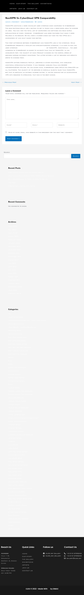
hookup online (14, 404)
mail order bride (15, 458)
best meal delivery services (19, 347)
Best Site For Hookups (17, 354)
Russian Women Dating (17, 505)
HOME (12, 3)
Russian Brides (14, 502)
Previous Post (9, 82)
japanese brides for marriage (20, 435)
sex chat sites (14, 508)
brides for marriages (17, 367)
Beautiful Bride (14, 330)
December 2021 (14, 246)
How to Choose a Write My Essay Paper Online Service (31, 176)
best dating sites (15, 334)
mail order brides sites (18, 465)
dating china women (16, 381)
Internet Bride (14, 424)
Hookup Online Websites (18, 408)
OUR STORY (21, 3)
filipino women (14, 387)
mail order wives (15, 475)
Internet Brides (14, 428)
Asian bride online (16, 324)
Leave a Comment (12, 22)
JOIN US (21, 8)
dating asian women (16, 377)
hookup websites (15, 411)
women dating (13, 529)
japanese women (15, 438)
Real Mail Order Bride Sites (20, 498)
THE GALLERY (33, 3)
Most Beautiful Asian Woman (20, 488)
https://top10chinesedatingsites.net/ (23, 418)
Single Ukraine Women (17, 512)
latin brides (13, 445)
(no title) (12, 182)
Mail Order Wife (15, 471)
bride (10, 364)
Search (7, 152)
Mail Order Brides (16, 461)
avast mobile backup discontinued (32, 48)
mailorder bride (14, 478)
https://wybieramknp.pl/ (17, 421)
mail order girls (15, 468)
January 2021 (14, 283)
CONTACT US (32, 8)
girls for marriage (16, 398)
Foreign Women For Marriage (20, 394)
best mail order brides (17, 344)
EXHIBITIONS (46, 3)
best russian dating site (18, 350)
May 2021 (12, 270)
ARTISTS (13, 8)
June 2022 (12, 226)
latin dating (13, 448)
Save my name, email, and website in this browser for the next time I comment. (40, 132)
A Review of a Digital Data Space (21, 186)
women (10, 525)
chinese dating (14, 374)
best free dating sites (17, 337)
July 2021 (12, 263)
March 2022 (13, 236)
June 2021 (12, 266)
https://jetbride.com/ (16, 414)
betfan (11, 357)
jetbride (11, 441)
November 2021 (14, 250)
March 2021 (13, 276)
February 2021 (14, 280)
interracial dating (15, 431)
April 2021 (12, 273)
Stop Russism (13, 515)
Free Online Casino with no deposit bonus (25, 172)
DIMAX (55, 589)
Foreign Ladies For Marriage (20, 391)
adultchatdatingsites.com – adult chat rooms (27, 320)
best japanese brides (17, 340)
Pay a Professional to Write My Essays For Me (27, 179)
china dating (13, 371)
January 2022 (14, 243)
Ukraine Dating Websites (18, 518)
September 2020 (15, 287)
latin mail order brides (18, 451)
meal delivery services (17, 482)
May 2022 (12, 229)
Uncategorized (27, 22)
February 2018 (14, 293)
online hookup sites (16, 492)
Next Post (76, 82)
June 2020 (12, 290)
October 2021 (14, 253)
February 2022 (14, 239)
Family (10, 384)
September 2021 (15, 256)
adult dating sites (15, 317)
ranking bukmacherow (17, 495)
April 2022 (12, 233)
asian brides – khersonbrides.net (22, 327)
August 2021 (13, 260)
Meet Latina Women (16, 485)
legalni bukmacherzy (16, 455)
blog (10, 361)
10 (9, 314)
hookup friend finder (17, 401)
